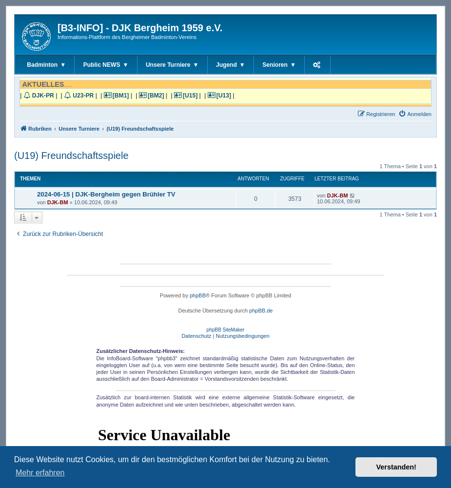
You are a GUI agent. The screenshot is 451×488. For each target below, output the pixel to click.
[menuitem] (414, 114)
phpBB (198, 295)
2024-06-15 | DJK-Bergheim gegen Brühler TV (106, 194)
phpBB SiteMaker (226, 329)
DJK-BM (57, 202)
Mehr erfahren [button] (40, 472)
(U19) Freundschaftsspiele (71, 155)
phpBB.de (261, 310)
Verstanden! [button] (396, 467)
